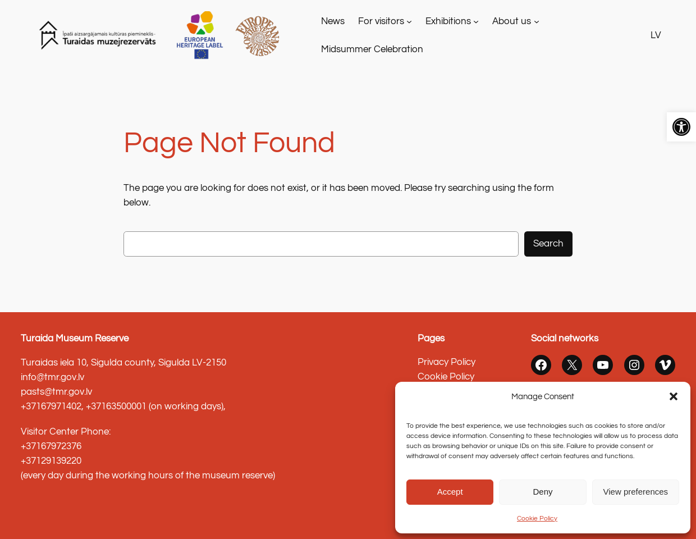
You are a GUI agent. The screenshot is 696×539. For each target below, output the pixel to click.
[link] (681, 126)
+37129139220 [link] (51, 461)
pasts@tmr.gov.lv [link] (56, 392)
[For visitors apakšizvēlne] (409, 21)
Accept (450, 491)
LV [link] (656, 35)
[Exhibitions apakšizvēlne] (476, 21)
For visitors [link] (381, 21)
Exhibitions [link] (448, 21)
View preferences (635, 491)
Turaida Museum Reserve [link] (75, 339)
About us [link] (511, 21)
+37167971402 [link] (51, 406)
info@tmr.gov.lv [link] (52, 377)
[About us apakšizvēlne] (536, 21)
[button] (673, 396)
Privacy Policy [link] (446, 362)
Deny (542, 491)
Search (548, 244)
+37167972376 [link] (51, 446)
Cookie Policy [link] (537, 518)
